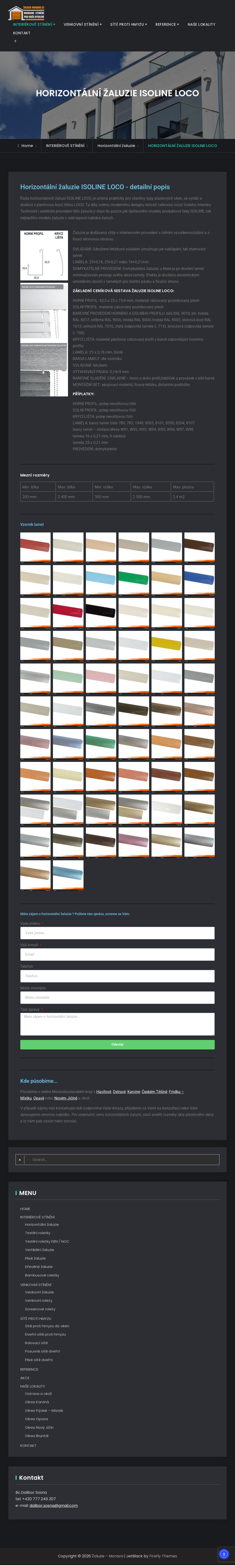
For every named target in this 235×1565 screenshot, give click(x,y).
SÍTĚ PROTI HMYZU (127, 24)
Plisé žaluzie (35, 1259)
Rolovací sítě (36, 1343)
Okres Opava (36, 1419)
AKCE (24, 1378)
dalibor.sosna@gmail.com (54, 1506)
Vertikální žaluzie (39, 1250)
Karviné (133, 1092)
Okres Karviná (37, 1402)
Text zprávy (30, 1009)
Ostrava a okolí (38, 1394)
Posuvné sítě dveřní (42, 1352)
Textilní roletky (37, 1233)
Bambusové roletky (42, 1276)
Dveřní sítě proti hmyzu (45, 1335)
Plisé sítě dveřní (39, 1360)
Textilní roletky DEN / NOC (47, 1242)
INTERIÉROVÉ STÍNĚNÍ (32, 24)
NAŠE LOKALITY (201, 24)
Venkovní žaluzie (39, 1293)
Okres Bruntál (36, 1436)
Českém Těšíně (154, 1092)
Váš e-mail (29, 945)
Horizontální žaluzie (42, 1225)
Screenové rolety (40, 1309)
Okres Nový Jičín (39, 1428)
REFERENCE (166, 24)
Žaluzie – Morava (107, 1557)
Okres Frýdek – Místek (44, 1411)
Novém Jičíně (65, 1099)
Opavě (38, 1099)
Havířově (103, 1092)
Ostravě (119, 1092)
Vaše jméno (30, 923)
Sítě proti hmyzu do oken (47, 1326)
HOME (25, 1209)
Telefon (26, 966)
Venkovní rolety (38, 1301)
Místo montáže (33, 988)
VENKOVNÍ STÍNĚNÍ (81, 24)
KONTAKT (22, 32)
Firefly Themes (163, 1557)
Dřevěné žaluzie (39, 1267)
